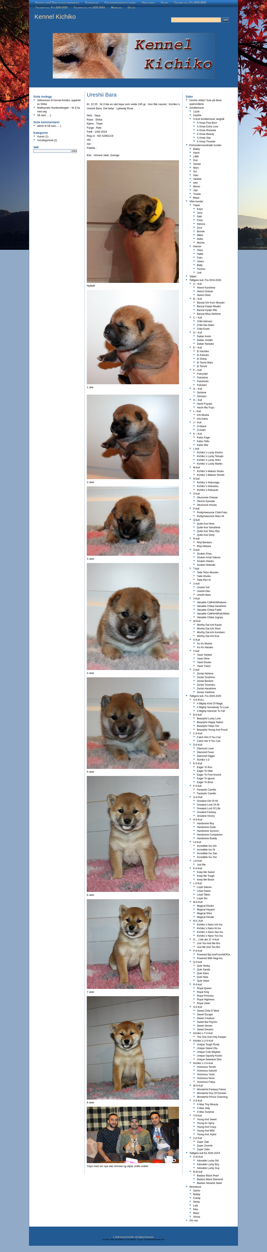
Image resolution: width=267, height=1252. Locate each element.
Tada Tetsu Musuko (207, 572)
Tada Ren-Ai (204, 579)
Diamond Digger (206, 756)
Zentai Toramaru (206, 684)
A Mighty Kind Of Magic (210, 703)
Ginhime (201, 392)
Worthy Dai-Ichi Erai (208, 636)
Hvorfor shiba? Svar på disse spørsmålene (57, 2)
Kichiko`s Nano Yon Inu (210, 935)
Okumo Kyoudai (206, 501)
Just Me (201, 864)
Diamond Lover (205, 748)
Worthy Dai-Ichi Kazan (209, 624)
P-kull (196, 508)
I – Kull (197, 411)
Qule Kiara (203, 973)
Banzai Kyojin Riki (207, 310)
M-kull (196, 467)
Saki (199, 216)
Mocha (200, 242)
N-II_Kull (198, 920)
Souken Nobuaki (206, 564)
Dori (195, 160)
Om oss (131, 7)
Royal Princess (205, 995)
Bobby (196, 1194)
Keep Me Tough (205, 875)
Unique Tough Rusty (208, 1044)
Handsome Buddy (207, 838)
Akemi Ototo (204, 295)
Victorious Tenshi (206, 1067)
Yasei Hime (203, 658)
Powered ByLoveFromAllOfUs (213, 954)
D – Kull (197, 332)
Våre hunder (148, 2)
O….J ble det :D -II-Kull (206, 939)
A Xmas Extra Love (207, 126)
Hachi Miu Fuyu (205, 407)
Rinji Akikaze (204, 546)
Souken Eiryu (204, 553)
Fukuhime (202, 377)
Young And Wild (205, 1130)
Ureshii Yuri (203, 587)
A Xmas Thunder (206, 141)
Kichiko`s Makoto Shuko (210, 471)
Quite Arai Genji (205, 534)
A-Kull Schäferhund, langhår (208, 119)
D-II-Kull (197, 744)
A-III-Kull (198, 1156)
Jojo (195, 190)
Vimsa (196, 1216)
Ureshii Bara (204, 594)
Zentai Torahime (206, 677)
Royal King (203, 992)
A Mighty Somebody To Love (213, 707)
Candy (196, 1198)
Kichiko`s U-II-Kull (203, 1040)
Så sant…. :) (44, 115)
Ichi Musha (203, 415)
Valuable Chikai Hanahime (211, 606)
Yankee (197, 179)
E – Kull (197, 347)
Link (199, 272)
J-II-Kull (197, 860)
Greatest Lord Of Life (208, 808)
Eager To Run (204, 767)
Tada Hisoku (204, 576)
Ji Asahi (201, 430)
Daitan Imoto (204, 336)
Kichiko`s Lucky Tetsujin (210, 456)
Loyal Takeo (203, 894)
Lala (195, 1205)
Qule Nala (202, 977)
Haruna (201, 224)
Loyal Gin (202, 898)
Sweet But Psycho (207, 1022)
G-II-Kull (197, 797)
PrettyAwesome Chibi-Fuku (212, 512)
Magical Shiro (204, 913)
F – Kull (197, 370)
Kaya (200, 209)
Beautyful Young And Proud (212, 729)
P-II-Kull (197, 950)
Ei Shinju (202, 358)
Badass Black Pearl (208, 1175)
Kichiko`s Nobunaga (208, 482)
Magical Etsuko (205, 905)
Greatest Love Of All (208, 804)
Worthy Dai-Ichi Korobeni (211, 632)
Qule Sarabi (203, 969)
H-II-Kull (197, 819)
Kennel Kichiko (55, 16)
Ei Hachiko (203, 351)
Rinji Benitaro (204, 542)
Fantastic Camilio (206, 793)
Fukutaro (202, 385)
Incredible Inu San (207, 853)
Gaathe (197, 115)
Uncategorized (45, 140)
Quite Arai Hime (205, 523)
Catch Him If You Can (209, 737)
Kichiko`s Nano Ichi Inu (210, 924)
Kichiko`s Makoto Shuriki (210, 475)
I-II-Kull (197, 842)
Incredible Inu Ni (206, 849)
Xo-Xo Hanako (205, 647)
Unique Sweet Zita (207, 1048)
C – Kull (197, 317)
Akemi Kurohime (206, 287)
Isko (195, 182)
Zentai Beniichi (205, 681)
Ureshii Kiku (203, 591)
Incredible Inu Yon (207, 857)
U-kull (196, 583)
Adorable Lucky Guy (208, 1168)
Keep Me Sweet (206, 872)
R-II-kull (197, 984)
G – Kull (197, 388)
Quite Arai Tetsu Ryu (208, 531)
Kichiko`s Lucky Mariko (210, 463)
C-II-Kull (197, 733)
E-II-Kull (197, 763)
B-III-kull (197, 1171)
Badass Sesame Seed (209, 1183)
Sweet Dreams (205, 1029)
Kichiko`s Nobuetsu (207, 486)
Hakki (200, 253)
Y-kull (196, 651)
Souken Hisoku (205, 561)
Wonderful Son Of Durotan (211, 1093)
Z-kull (196, 669)
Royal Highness (205, 999)
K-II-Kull (197, 868)
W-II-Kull (198, 1085)
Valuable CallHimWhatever (212, 602)
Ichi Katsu (202, 418)
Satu (195, 175)
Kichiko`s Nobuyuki (207, 490)
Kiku (195, 1209)
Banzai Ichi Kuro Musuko (211, 302)
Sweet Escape (205, 1014)
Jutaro (200, 261)
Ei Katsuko (203, 355)
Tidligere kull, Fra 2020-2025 (51, 7)
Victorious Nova (205, 1078)
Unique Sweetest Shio (209, 1059)
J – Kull (197, 422)
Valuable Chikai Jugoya (210, 617)
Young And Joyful (206, 1134)
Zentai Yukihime (206, 692)
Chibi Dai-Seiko (205, 325)
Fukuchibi (202, 373)
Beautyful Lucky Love (209, 718)
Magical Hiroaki (205, 917)
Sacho (196, 1190)
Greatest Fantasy (206, 812)
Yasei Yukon (204, 666)
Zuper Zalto (203, 1149)
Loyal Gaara (203, 890)
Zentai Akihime (205, 673)
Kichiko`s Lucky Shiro (209, 460)
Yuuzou (201, 268)
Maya (196, 197)
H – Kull (197, 400)
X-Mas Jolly (203, 1108)
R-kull (196, 538)
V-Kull (196, 598)
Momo (196, 186)
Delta (200, 238)
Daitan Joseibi (205, 340)
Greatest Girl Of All (207, 800)
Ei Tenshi (202, 366)
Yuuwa (197, 194)
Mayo (196, 1213)
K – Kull (197, 433)
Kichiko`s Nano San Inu (210, 932)
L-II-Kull (197, 883)
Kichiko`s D (203, 759)
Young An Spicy (205, 1123)
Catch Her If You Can (208, 741)
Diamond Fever (205, 752)
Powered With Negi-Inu (210, 958)
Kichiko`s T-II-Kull (203, 1033)
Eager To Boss (205, 782)
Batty (200, 265)
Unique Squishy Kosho (209, 1055)
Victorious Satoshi (207, 1070)
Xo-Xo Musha (204, 643)
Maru (196, 167)
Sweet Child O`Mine (208, 1010)
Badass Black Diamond (210, 1179)
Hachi (196, 152)
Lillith (196, 156)
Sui (195, 171)
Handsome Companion (210, 834)
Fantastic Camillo (206, 789)
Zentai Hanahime (206, 688)
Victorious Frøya (206, 1081)
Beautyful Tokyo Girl (208, 726)
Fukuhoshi (202, 381)
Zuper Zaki (203, 1141)
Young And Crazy (206, 1126)
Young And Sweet (207, 1119)
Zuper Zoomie (205, 1145)
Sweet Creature (205, 1018)
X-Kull (196, 639)
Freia (200, 220)
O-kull (196, 493)
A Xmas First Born (207, 122)
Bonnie (201, 231)
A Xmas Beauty (205, 134)
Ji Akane (201, 426)
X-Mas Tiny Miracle (207, 1104)
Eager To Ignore (206, 778)
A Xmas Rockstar (206, 130)
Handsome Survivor (208, 830)
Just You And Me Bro (208, 943)
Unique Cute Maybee (208, 1052)
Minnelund (116, 7)
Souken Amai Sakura (208, 557)
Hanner (197, 246)
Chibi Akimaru (204, 321)
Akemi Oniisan (205, 291)
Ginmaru (202, 396)
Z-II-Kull (197, 1138)
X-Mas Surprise (205, 1111)
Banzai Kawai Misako (209, 306)
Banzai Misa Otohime (209, 313)
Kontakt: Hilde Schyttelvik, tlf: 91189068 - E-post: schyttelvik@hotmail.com (134, 1239)
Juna (199, 212)
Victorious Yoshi (206, 1074)
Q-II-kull (197, 962)
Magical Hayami (206, 909)
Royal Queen (204, 988)
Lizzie (196, 111)
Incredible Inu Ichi (207, 845)
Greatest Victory (206, 815)
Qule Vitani (203, 980)
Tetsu (200, 250)
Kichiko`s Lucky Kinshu (210, 452)
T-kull (196, 568)
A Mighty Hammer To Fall (211, 711)
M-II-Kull (198, 902)
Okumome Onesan (207, 497)
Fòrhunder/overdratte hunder (120, 2)
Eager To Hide (205, 771)
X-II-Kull (197, 1100)
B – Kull (197, 298)
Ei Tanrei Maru (205, 362)
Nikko (200, 235)
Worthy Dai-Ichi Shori (208, 628)
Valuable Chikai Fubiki (209, 609)
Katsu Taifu (203, 441)
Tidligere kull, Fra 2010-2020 (190, 2)
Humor (41, 136)
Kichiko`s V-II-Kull (203, 1063)
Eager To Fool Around (209, 774)
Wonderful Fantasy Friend (211, 1089)
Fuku (200, 257)
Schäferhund (92, 2)
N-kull (196, 478)
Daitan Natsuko (205, 343)
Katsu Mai (202, 445)
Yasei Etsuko (204, 662)
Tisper (196, 205)
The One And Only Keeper (211, 1037)
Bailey (196, 149)
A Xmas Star (204, 137)
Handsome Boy (205, 823)
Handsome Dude (206, 827)
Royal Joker (203, 1003)
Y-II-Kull (197, 1115)
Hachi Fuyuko (204, 403)
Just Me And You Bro (208, 947)
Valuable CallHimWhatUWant (213, 613)
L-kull (196, 448)
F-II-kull (197, 786)
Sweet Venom (204, 1025)
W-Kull (196, 621)
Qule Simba (203, 965)
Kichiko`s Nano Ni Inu (209, 928)
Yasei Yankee (204, 654)
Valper (164, 2)
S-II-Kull (197, 1007)
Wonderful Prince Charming (212, 1096)
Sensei (197, 164)
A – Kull (197, 283)
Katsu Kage (203, 437)
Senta (196, 1201)
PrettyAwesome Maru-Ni (210, 516)
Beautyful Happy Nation (210, 722)
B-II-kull (197, 714)
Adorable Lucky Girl (208, 1160)
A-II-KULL (198, 699)
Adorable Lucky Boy (208, 1164)
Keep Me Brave (205, 879)
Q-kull (196, 519)
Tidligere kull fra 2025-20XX (89, 7)
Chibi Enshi (203, 328)
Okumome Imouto (207, 505)
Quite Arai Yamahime (208, 527)
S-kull (196, 549)
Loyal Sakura (204, 887)
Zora (199, 227)
